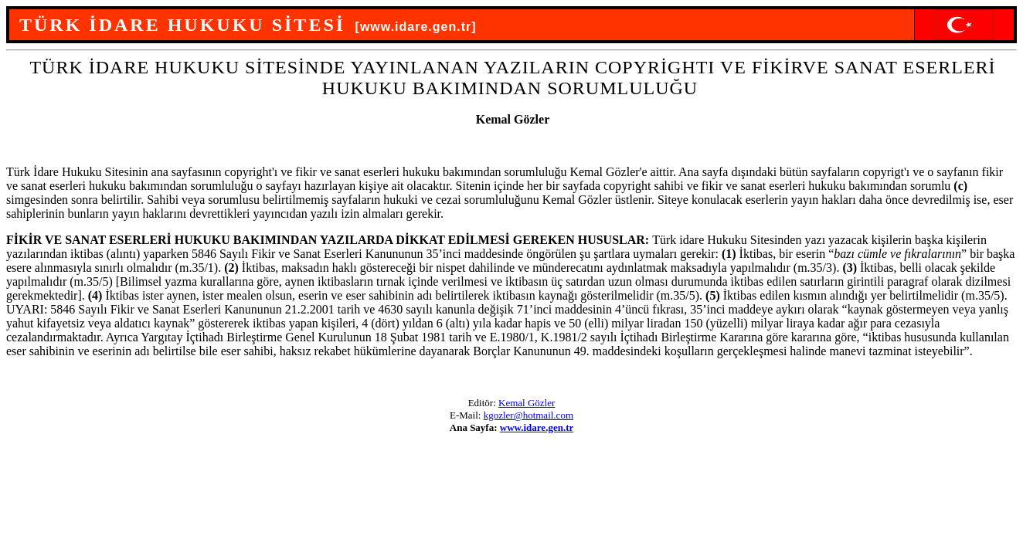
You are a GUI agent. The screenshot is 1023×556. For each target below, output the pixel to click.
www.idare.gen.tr (536, 427)
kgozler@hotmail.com (528, 415)
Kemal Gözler (526, 403)
